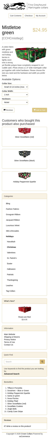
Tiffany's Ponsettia (14, 388)
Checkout (28, 16)
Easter (9, 264)
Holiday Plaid (12, 401)
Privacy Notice (10, 339)
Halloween (11, 269)
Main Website (9, 334)
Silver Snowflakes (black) (24, 161)
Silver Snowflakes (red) (24, 137)
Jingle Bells (12, 409)
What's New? (9, 301)
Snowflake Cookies (15, 406)
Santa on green (13, 396)
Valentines (10, 253)
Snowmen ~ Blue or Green (18, 391)
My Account (40, 16)
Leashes (9, 285)
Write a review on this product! (18, 426)
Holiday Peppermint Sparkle (24, 182)
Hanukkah (10, 242)
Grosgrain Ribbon (13, 214)
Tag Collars (10, 291)
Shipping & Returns (12, 337)
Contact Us (8, 345)
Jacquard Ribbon (13, 220)
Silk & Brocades (12, 231)
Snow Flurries (13, 398)
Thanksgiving (12, 280)
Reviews (8, 110)
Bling (8, 203)
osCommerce (24, 436)
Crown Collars (27, 434)
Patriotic (10, 274)
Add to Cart (39, 110)
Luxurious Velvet (12, 225)
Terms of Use (9, 342)
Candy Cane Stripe (15, 411)
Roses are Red (24, 317)
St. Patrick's (11, 258)
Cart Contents (15, 16)
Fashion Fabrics (12, 209)
